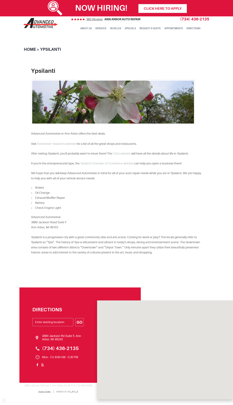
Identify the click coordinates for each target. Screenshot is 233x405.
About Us (86, 28)
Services (100, 28)
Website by (67, 392)
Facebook (37, 365)
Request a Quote (150, 28)
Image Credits (45, 392)
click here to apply (163, 8)
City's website (122, 153)
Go (79, 322)
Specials (130, 28)
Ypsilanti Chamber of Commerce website (106, 163)
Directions (193, 28)
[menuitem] (86, 28)
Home (30, 49)
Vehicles (115, 28)
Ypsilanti (50, 49)
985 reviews (95, 19)
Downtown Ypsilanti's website (56, 143)
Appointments (173, 28)
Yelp (42, 365)
